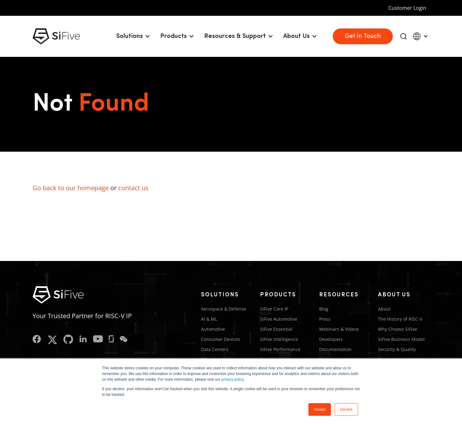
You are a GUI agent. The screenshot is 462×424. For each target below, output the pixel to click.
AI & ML (209, 319)
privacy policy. (233, 379)
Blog (323, 309)
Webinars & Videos (339, 329)
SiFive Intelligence (279, 339)
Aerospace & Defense (223, 309)
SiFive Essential (276, 329)
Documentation (335, 349)
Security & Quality (397, 349)
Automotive (213, 329)
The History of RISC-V (400, 319)
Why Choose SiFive (397, 329)
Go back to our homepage (71, 188)
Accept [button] (319, 409)
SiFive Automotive (278, 319)
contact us (133, 188)
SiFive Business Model (401, 339)
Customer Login (407, 7)
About (384, 309)
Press (325, 319)
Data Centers (214, 349)
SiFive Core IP (274, 309)
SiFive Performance (280, 349)
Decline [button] (346, 409)
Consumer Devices (220, 339)
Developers (331, 339)
